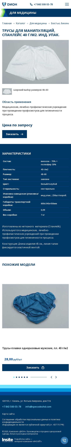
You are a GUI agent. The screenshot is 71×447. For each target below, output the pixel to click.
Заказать (14, 134)
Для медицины (38, 23)
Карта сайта (8, 413)
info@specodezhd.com (38, 406)
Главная (7, 23)
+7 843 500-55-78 (43, 4)
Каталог (20, 23)
